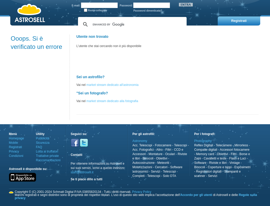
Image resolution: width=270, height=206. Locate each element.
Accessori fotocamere (234, 149)
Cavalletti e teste (215, 158)
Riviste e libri (218, 163)
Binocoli (148, 158)
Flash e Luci (237, 158)
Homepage (16, 138)
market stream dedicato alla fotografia (112, 101)
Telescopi (180, 145)
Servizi (155, 171)
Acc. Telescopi (142, 145)
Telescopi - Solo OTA (161, 176)
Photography (203, 141)
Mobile (13, 143)
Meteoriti (163, 163)
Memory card (205, 154)
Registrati (15, 147)
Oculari (170, 154)
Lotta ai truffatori (47, 151)
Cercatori (161, 167)
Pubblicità (42, 138)
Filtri (168, 149)
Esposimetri (242, 167)
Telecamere (224, 145)
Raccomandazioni (48, 160)
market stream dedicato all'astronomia (112, 85)
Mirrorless (241, 145)
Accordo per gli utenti (196, 195)
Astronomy (140, 141)
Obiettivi (161, 158)
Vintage (234, 163)
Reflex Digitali (203, 145)
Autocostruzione (144, 163)
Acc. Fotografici (143, 149)
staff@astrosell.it (82, 172)
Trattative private (47, 156)
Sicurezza (43, 143)
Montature (155, 154)
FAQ (39, 147)
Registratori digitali (209, 171)
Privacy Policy (141, 192)
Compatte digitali (205, 149)
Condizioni (16, 156)
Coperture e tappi (220, 167)
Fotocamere (163, 145)
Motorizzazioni (142, 167)
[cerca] (131, 24)
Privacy (14, 151)
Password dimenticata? (147, 10)
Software (200, 163)
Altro (159, 149)
